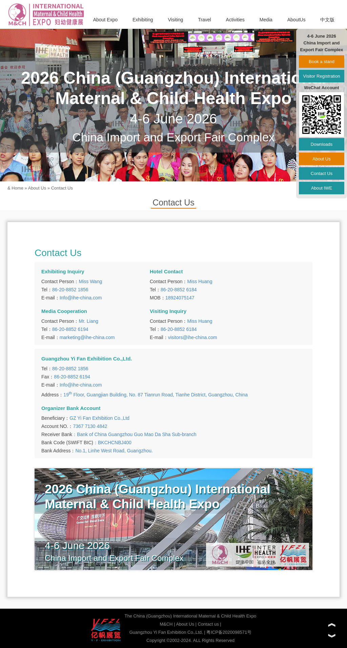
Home (17, 188)
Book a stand (321, 61)
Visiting (175, 19)
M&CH (166, 624)
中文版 (327, 19)
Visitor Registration (321, 76)
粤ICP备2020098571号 (228, 632)
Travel (204, 19)
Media (266, 19)
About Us (37, 188)
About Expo (105, 19)
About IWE (321, 188)
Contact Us (62, 188)
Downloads (321, 144)
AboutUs (296, 19)
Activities (235, 19)
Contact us (208, 624)
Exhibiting (142, 19)
